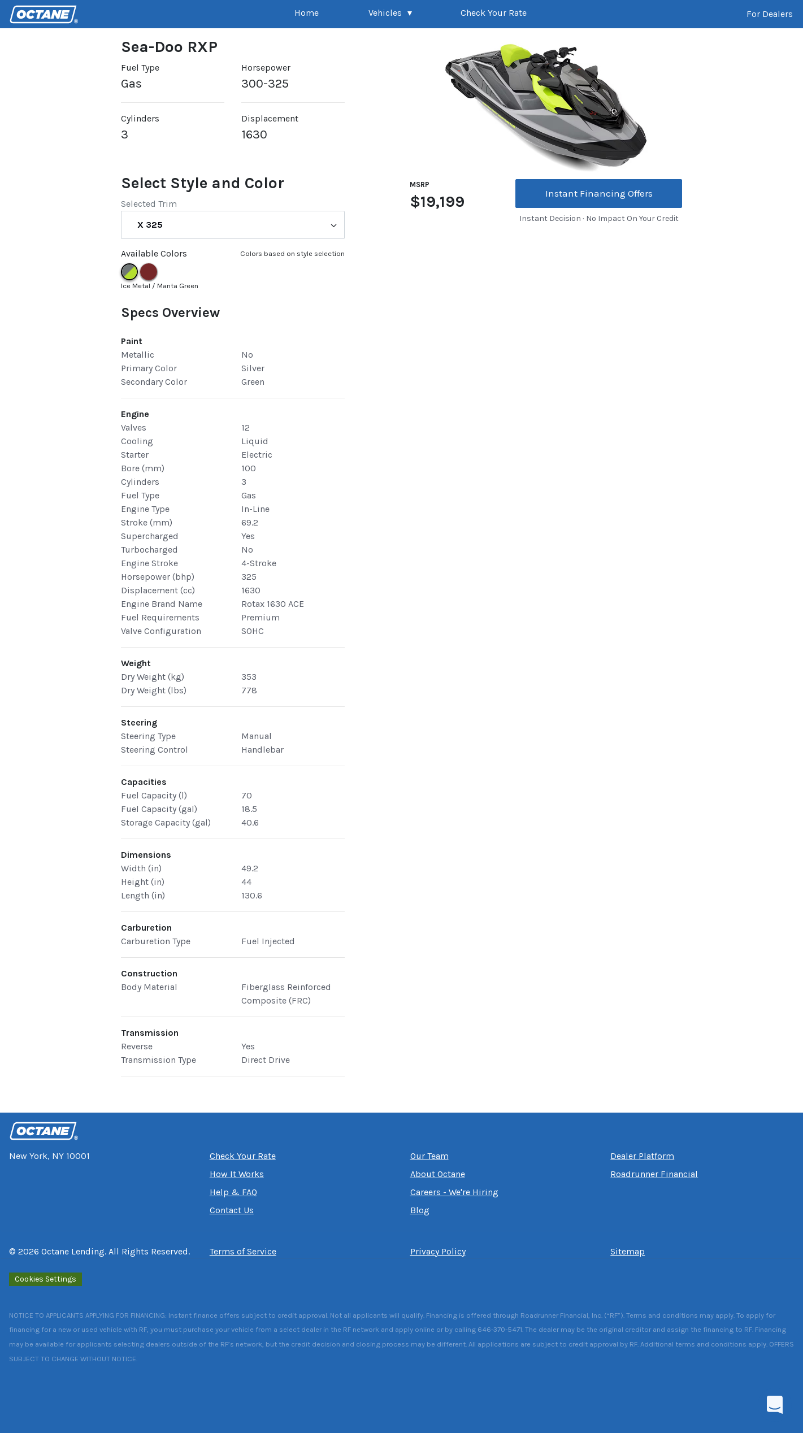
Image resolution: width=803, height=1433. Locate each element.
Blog (419, 1210)
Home (306, 12)
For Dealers (769, 13)
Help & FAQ (233, 1192)
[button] (390, 14)
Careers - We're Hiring (454, 1192)
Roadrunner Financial (654, 1174)
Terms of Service (243, 1251)
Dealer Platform (642, 1155)
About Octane (437, 1174)
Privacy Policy (438, 1251)
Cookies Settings (45, 1279)
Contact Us (232, 1210)
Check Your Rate (494, 12)
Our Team (429, 1155)
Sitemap (627, 1251)
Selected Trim (149, 203)
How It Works (237, 1174)
